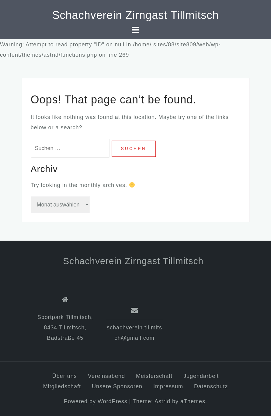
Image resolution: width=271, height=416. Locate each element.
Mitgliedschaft (62, 386)
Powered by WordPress (95, 401)
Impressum (168, 386)
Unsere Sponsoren (117, 386)
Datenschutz (211, 386)
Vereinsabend (106, 376)
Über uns (64, 376)
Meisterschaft (154, 376)
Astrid (162, 401)
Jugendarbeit (201, 376)
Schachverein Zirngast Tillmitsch (135, 15)
